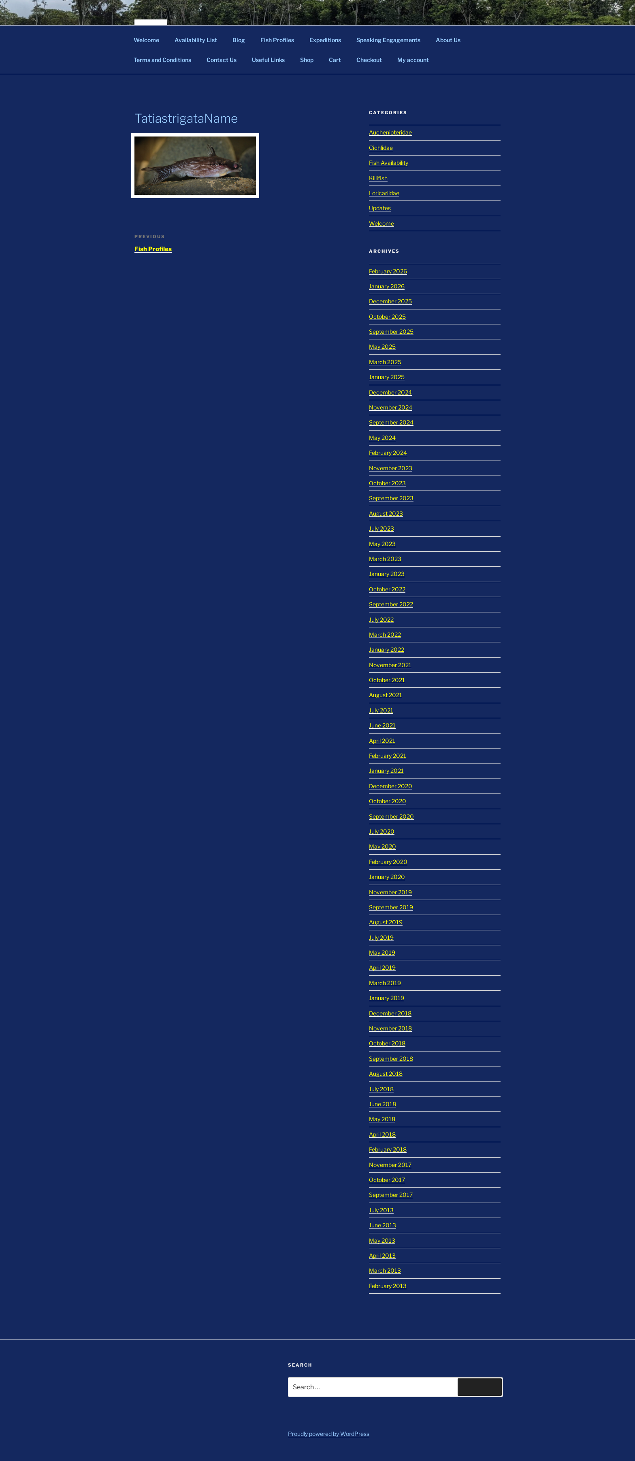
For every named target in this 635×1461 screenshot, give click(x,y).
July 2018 (381, 1089)
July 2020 (381, 831)
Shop (306, 59)
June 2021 (382, 725)
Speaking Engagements (388, 39)
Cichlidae (381, 147)
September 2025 (391, 331)
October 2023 (387, 483)
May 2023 (382, 543)
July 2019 (381, 937)
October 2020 (387, 801)
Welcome (146, 39)
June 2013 (382, 1225)
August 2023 (386, 513)
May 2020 (382, 846)
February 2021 (387, 755)
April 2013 (382, 1255)
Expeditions (325, 39)
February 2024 (388, 452)
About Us (448, 39)
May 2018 (382, 1118)
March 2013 (385, 1270)
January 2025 (387, 376)
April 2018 (382, 1134)
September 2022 (391, 604)
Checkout (369, 59)
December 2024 (390, 392)
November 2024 (390, 407)
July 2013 (381, 1210)
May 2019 (382, 952)
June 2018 (382, 1104)
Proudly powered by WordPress (328, 1433)
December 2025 (390, 301)
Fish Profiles (277, 39)
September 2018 (391, 1058)
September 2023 (391, 498)
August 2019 (386, 922)
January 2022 (386, 649)
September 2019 (391, 907)
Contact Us (222, 59)
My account (413, 59)
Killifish (378, 178)
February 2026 (388, 271)
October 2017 (387, 1179)
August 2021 (385, 694)
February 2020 (388, 861)
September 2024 (391, 422)
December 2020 (390, 786)
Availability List (196, 39)
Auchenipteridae (390, 132)
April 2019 (382, 967)
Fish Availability (388, 162)
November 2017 (390, 1164)
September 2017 (391, 1194)
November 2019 (390, 892)
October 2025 (387, 316)
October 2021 (387, 679)
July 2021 (381, 710)
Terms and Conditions (162, 59)
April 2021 (382, 740)
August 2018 (386, 1073)
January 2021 (386, 770)
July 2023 (381, 528)
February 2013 (388, 1285)
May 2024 (382, 437)
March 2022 (385, 634)
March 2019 (385, 982)
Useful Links (268, 59)
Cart (335, 59)
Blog (238, 39)
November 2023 (390, 468)
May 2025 (382, 346)
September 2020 (391, 816)
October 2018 (387, 1043)
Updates (380, 208)
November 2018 (390, 1028)
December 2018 (390, 1013)
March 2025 (385, 361)
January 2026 (387, 286)
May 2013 (382, 1240)
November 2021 (390, 664)
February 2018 (388, 1149)
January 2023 (387, 573)
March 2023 (385, 558)
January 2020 (387, 876)
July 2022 (381, 619)
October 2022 (387, 589)
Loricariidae (384, 193)
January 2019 (386, 997)
